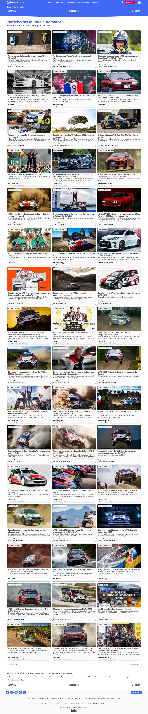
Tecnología (125, 677)
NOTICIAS (12, 11)
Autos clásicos (104, 71)
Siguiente (135, 664)
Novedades (58, 150)
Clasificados (70, 2)
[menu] (139, 2)
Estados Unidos (74, 703)
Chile (50, 703)
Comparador (96, 2)
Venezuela (104, 703)
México (84, 703)
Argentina (44, 703)
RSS (118, 698)
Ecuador (65, 703)
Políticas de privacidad (74, 698)
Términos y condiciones (58, 698)
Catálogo (51, 2)
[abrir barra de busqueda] (122, 2)
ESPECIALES (74, 11)
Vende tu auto (129, 2)
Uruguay (96, 703)
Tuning (11, 71)
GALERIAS (136, 11)
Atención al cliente (43, 698)
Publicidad (92, 698)
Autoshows (52, 677)
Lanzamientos (81, 677)
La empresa (31, 698)
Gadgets (56, 427)
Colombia (57, 703)
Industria (70, 677)
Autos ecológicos (39, 677)
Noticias (59, 2)
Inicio (9, 7)
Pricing (85, 698)
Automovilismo (14, 32)
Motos (90, 677)
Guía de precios (82, 2)
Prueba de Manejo (106, 150)
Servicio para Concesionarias (106, 698)
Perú (89, 703)
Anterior (12, 664)
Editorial (15, 7)
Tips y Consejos (13, 680)
